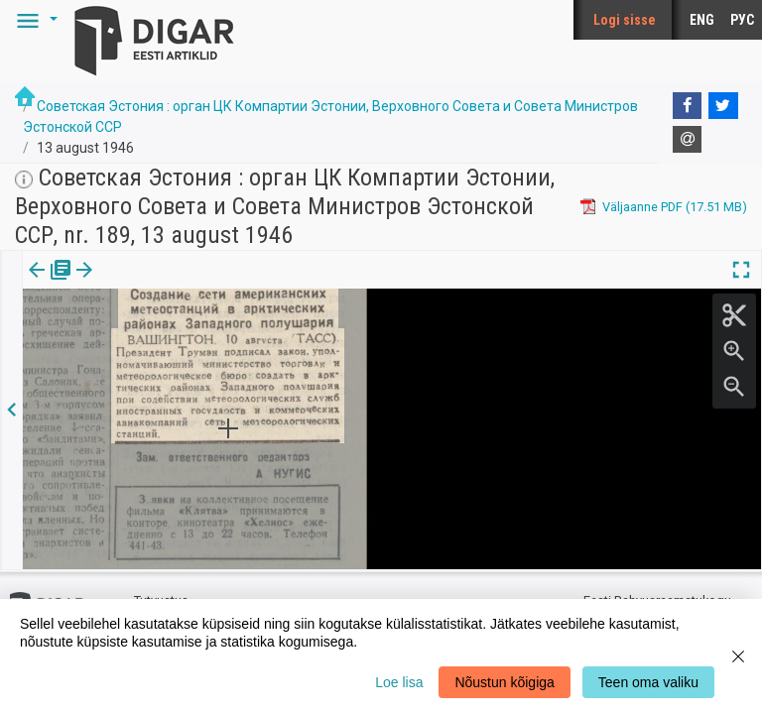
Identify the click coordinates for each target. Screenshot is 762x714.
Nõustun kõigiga (504, 682)
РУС (742, 20)
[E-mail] (687, 140)
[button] (33, 20)
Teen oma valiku (648, 682)
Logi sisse (624, 20)
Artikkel (139, 284)
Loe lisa (399, 682)
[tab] (50, 284)
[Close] (738, 656)
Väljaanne (50, 284)
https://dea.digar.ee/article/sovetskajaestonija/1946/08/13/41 (202, 386)
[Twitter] (723, 106)
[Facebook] (687, 106)
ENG (702, 20)
